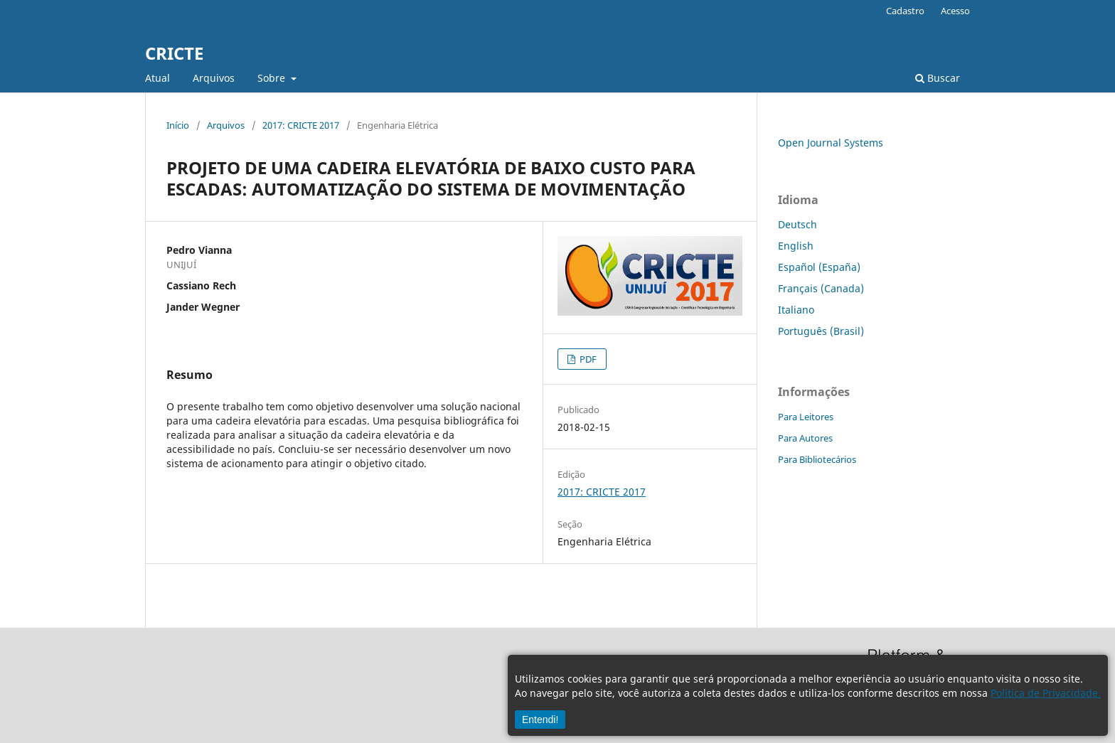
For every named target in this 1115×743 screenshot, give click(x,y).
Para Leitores (805, 416)
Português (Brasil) (821, 331)
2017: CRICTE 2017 (300, 125)
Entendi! (540, 719)
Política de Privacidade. (1046, 693)
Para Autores (805, 438)
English (795, 245)
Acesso (955, 10)
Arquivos (214, 78)
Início (177, 125)
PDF (587, 359)
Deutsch (797, 224)
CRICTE (174, 53)
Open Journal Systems (830, 142)
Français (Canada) (821, 288)
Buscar (937, 78)
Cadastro (905, 10)
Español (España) (819, 267)
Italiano (796, 309)
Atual (157, 78)
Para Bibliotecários (817, 459)
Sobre (272, 78)
